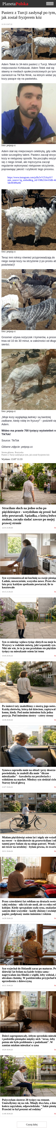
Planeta (15, 3)
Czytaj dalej (32, 1124)
